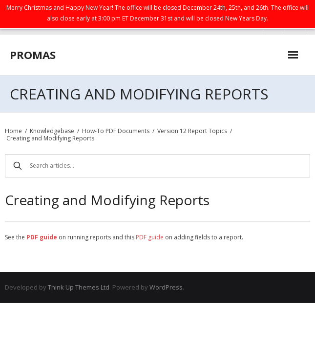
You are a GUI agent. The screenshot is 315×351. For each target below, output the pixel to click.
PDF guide (150, 237)
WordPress (166, 287)
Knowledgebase (52, 131)
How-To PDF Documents (115, 131)
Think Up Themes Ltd (78, 287)
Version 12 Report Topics (192, 131)
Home (13, 131)
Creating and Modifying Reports (50, 138)
